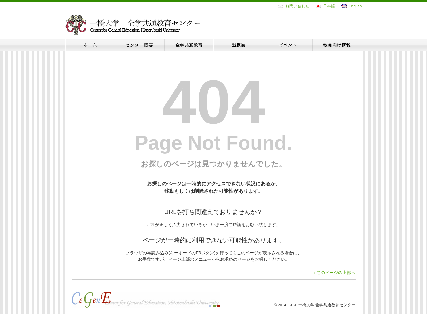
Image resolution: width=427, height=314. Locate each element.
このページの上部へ (334, 272)
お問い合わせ (297, 6)
